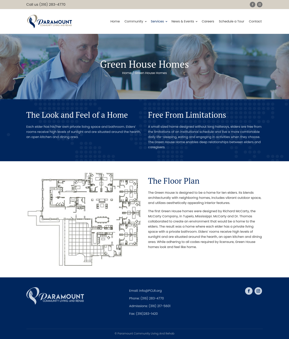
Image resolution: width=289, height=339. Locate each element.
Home (115, 22)
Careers (208, 22)
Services (157, 22)
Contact (255, 22)
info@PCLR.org (150, 290)
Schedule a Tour (231, 22)
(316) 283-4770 (152, 298)
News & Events (183, 22)
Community (134, 22)
